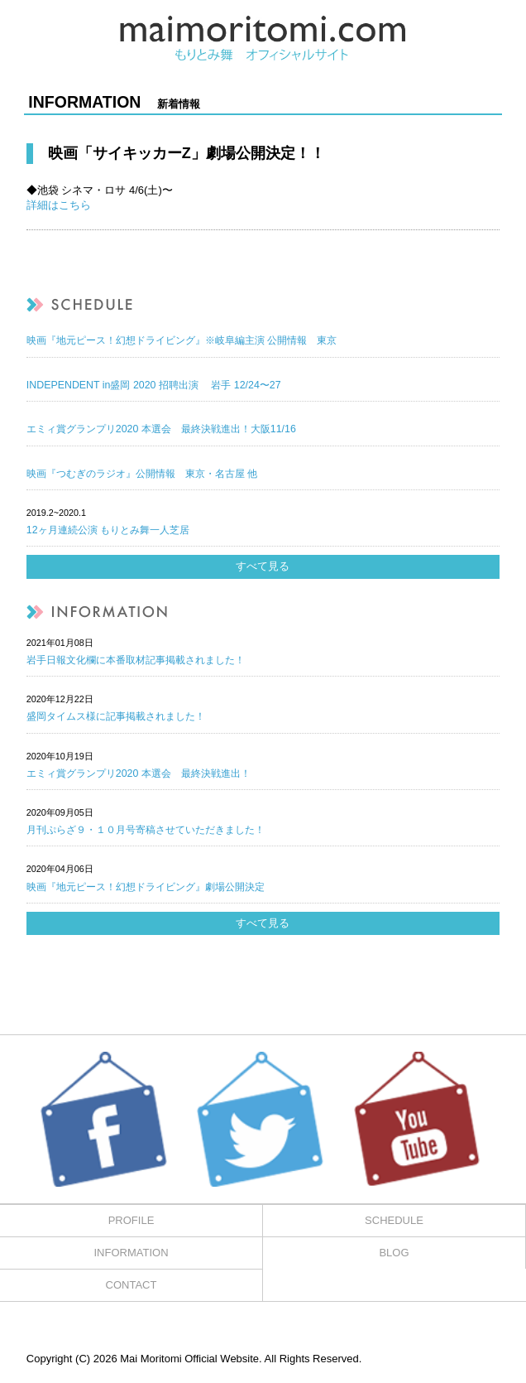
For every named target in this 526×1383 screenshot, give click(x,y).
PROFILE (131, 1220)
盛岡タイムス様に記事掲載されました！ (115, 716)
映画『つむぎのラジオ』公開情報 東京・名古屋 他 (141, 473)
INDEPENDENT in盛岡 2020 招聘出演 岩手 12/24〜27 (153, 385)
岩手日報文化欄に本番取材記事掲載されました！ (135, 660)
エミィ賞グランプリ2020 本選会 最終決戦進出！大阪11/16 (161, 429)
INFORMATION (130, 1252)
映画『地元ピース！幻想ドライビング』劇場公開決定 (145, 887)
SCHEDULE (394, 1220)
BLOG (394, 1252)
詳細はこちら (58, 205)
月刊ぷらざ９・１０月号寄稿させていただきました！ (145, 830)
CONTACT (131, 1285)
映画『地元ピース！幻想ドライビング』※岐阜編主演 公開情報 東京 (181, 340)
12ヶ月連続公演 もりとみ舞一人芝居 (107, 530)
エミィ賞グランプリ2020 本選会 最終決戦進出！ (138, 773)
